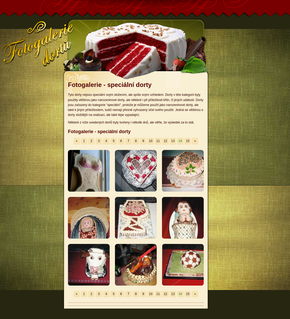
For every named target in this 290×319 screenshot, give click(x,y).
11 (158, 141)
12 (165, 141)
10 (150, 141)
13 (173, 141)
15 (187, 141)
